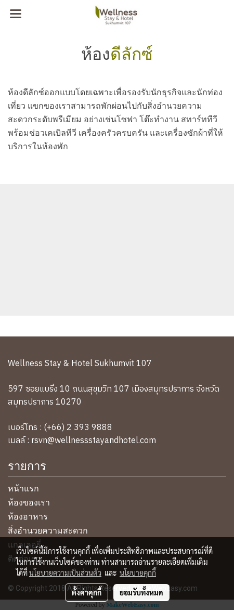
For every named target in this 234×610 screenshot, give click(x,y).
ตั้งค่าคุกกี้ (86, 592)
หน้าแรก (23, 487)
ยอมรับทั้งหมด (141, 592)
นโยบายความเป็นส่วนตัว (65, 572)
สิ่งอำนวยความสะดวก (48, 529)
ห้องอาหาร (28, 515)
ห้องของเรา (29, 501)
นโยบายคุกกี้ (138, 572)
